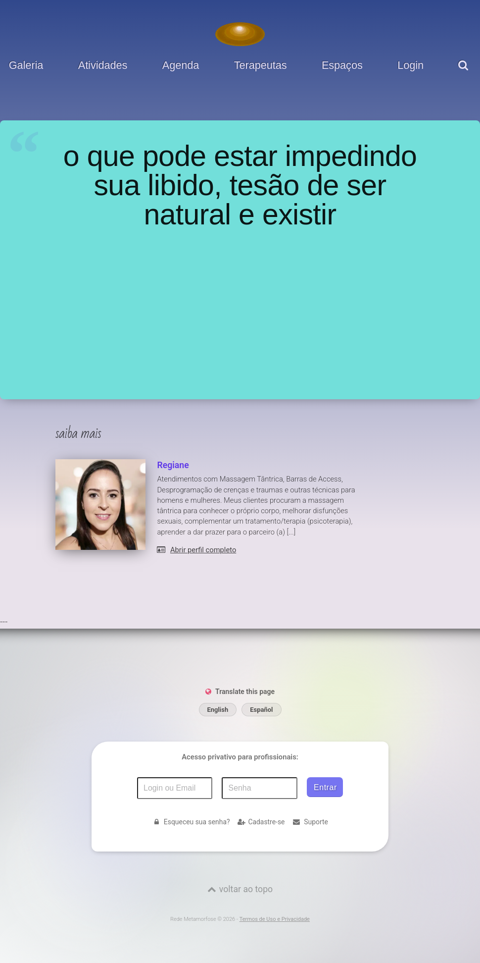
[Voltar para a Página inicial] (240, 34)
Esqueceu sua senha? (191, 822)
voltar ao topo (246, 889)
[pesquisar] (464, 72)
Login (410, 65)
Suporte (310, 822)
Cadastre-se (261, 822)
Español (261, 709)
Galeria (26, 65)
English (218, 709)
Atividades (103, 65)
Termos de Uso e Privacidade (275, 919)
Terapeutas (260, 65)
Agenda (180, 65)
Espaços (342, 65)
